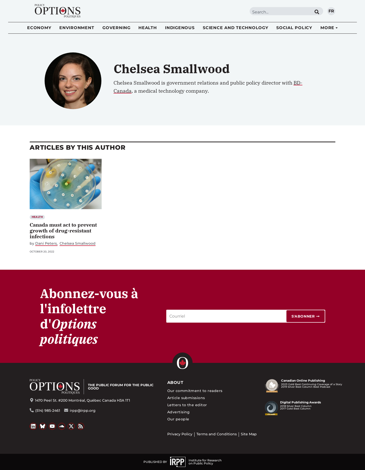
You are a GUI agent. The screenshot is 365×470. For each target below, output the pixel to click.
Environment (76, 27)
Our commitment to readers (195, 390)
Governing (116, 27)
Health (147, 27)
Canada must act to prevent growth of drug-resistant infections (63, 230)
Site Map (249, 434)
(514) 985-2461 (47, 410)
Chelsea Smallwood (78, 243)
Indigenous (180, 27)
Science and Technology (235, 27)
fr (331, 11)
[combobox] (280, 12)
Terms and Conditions (216, 434)
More (327, 27)
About (175, 382)
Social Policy (294, 27)
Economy (39, 27)
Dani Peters (46, 243)
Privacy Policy (179, 434)
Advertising (178, 412)
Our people (178, 419)
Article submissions (186, 398)
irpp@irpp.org (83, 410)
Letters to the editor (187, 405)
